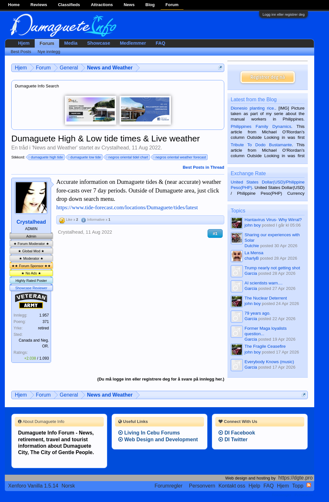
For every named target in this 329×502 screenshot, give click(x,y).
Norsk (68, 486)
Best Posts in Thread (203, 167)
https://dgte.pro (295, 477)
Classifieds (69, 4)
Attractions (102, 4)
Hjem (24, 43)
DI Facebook (236, 432)
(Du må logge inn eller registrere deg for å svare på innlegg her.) (160, 379)
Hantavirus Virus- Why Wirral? (273, 219)
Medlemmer (133, 43)
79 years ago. (258, 313)
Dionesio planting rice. (253, 108)
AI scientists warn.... (264, 283)
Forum (171, 4)
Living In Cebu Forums (149, 432)
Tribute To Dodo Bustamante (261, 144)
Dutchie (252, 245)
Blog (150, 4)
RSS (309, 485)
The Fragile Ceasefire (265, 346)
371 (45, 321)
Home (14, 4)
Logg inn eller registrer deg (283, 14)
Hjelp (254, 486)
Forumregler (168, 486)
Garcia (251, 273)
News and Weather (54, 147)
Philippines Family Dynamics (261, 126)
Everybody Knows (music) (269, 361)
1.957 (44, 315)
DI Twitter (232, 439)
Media (71, 43)
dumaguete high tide (46, 157)
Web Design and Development (158, 439)
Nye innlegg (49, 51)
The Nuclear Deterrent (266, 298)
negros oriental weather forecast (180, 157)
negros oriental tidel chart (127, 157)
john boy (253, 225)
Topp (297, 486)
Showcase (98, 43)
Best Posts (21, 51)
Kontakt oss (231, 486)
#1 (215, 233)
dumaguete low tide (84, 157)
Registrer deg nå (267, 77)
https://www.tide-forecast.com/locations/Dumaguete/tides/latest (127, 207)
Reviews (39, 4)
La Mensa (254, 252)
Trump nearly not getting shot (272, 267)
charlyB (252, 258)
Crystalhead (115, 147)
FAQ (160, 43)
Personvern (202, 486)
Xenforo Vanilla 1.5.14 (33, 486)
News (129, 4)
